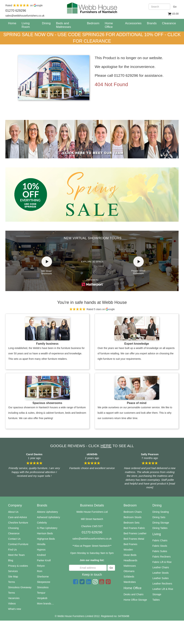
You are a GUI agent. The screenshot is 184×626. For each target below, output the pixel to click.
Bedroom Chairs (133, 511)
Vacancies (14, 598)
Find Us (12, 549)
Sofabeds (129, 576)
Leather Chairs (160, 567)
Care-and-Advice (17, 517)
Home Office (109, 25)
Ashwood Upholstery (48, 517)
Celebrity (42, 522)
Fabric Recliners (161, 556)
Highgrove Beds (46, 538)
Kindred (41, 555)
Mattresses (130, 565)
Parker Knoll (44, 560)
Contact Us (14, 538)
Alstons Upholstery (47, 511)
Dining (46, 23)
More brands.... (45, 603)
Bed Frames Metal (134, 538)
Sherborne (43, 576)
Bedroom (93, 23)
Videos (12, 603)
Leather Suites (160, 578)
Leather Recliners (162, 583)
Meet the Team (16, 555)
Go (174, 6)
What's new (14, 608)
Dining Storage (160, 522)
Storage (156, 594)
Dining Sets (158, 517)
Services (13, 571)
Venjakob (42, 598)
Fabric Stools (159, 545)
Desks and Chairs (134, 594)
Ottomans (129, 571)
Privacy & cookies (18, 565)
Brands (152, 23)
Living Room (26, 25)
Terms (11, 582)
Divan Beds (130, 555)
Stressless (43, 587)
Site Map (13, 576)
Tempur (41, 592)
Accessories (133, 23)
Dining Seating (160, 511)
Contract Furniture (18, 544)
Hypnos (41, 549)
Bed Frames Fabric (134, 528)
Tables (156, 599)
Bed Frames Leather (135, 533)
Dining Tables (159, 528)
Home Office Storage (135, 599)
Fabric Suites (159, 551)
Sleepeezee (43, 582)
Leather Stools (160, 572)
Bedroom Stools (133, 517)
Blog (10, 560)
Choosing (13, 528)
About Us (13, 511)
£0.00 (173, 14)
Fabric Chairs (159, 540)
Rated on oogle (24, 5)
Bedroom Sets (132, 522)
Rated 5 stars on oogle (92, 309)
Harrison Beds (45, 533)
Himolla (41, 544)
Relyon (41, 565)
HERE (105, 446)
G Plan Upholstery (47, 528)
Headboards (130, 560)
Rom (39, 571)
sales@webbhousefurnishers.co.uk (91, 538)
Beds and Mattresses (63, 25)
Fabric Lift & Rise (162, 562)
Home (13, 23)
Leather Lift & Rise (162, 589)
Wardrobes (130, 582)
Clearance (14, 533)
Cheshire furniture (18, 522)
